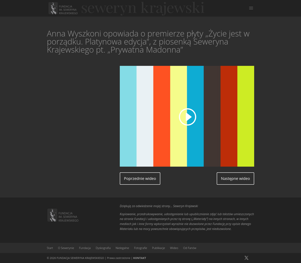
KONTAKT (139, 258)
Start (50, 248)
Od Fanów (189, 248)
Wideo (174, 248)
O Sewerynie (66, 248)
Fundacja (85, 248)
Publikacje (158, 248)
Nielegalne (122, 248)
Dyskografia (103, 248)
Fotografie (140, 248)
